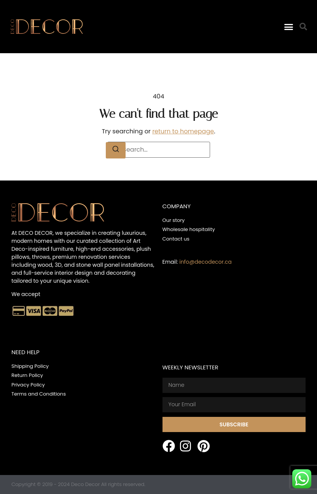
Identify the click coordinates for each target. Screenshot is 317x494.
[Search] (116, 150)
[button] (288, 26)
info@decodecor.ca (205, 262)
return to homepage (183, 131)
